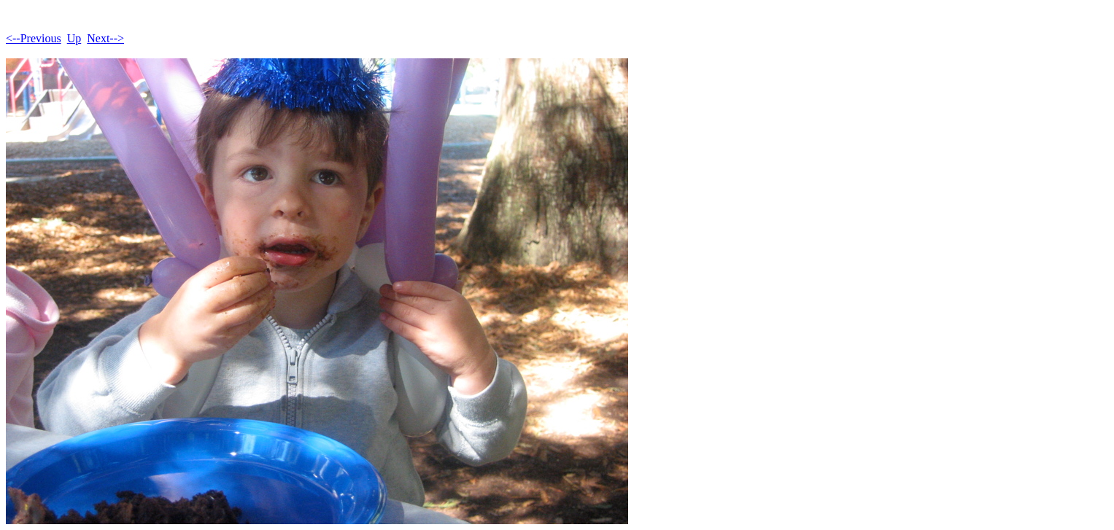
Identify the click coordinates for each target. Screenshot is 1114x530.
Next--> (105, 38)
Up (74, 38)
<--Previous (33, 38)
